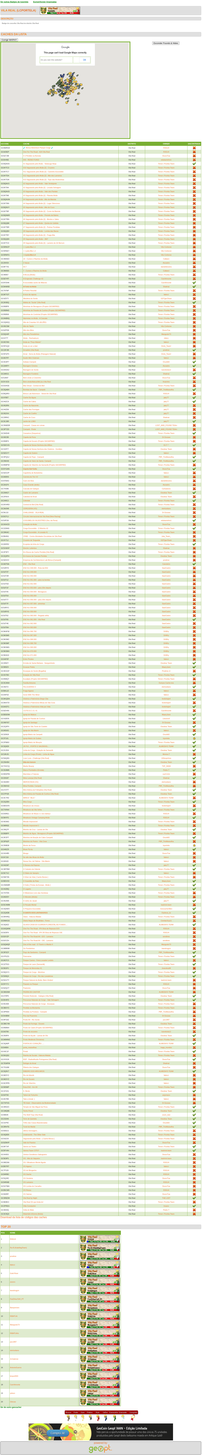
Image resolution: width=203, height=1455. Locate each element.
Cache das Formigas (31, 409)
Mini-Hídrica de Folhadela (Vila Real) (37, 790)
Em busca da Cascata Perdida (35, 556)
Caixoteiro (166, 564)
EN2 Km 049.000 (29, 572)
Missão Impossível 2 (31, 825)
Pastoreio (26, 988)
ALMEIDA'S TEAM (166, 746)
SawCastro (166, 568)
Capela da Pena (29, 437)
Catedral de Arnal (30, 497)
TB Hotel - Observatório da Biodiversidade (39, 1103)
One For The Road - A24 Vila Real (36, 152)
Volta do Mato (28, 1210)
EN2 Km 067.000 (29, 635)
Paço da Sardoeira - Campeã (34, 952)
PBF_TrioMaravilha (166, 390)
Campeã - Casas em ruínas (34, 425)
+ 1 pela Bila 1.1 (29, 247)
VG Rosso (27, 1190)
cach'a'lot (166, 774)
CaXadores (166, 489)
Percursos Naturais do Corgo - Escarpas (38, 1004)
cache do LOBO (29, 421)
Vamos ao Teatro (29, 1146)
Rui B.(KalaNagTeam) (18, 1248)
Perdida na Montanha (31, 1008)
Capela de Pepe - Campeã (33, 457)
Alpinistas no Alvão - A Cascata (35, 318)
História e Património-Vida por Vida (36, 707)
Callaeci (166, 259)
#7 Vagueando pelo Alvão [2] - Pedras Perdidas (41, 227)
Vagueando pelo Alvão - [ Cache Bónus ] (38, 1139)
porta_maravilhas (29, 1047)
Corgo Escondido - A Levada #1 (35, 532)
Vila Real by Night (30, 1198)
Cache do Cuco (29, 417)
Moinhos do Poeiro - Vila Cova (35, 841)
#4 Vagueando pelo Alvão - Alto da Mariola (39, 199)
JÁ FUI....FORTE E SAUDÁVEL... (36, 746)
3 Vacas (26, 263)
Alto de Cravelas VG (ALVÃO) (34, 322)
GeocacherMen (166, 909)
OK (84, 60)
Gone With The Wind (31, 695)
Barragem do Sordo (30, 370)
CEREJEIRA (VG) (30, 508)
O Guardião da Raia (31, 881)
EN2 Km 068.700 (29, 643)
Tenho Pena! (28, 1111)
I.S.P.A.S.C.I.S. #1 (30, 711)
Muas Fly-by (28, 849)
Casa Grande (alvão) (31, 485)
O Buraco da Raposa (31, 865)
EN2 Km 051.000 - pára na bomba (36, 580)
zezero (12, 1282)
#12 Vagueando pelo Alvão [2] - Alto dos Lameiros (42, 176)
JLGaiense (14, 1359)
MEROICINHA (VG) (30, 782)
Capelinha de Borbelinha (32, 473)
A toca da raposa (29, 294)
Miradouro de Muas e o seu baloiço (36, 814)
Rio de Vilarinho (29, 1083)
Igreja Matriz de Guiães (32, 738)
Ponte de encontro (30, 1032)
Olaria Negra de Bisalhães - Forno (36, 921)
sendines (166, 936)
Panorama (27, 956)
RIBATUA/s (14, 1333)
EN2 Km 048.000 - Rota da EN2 (35, 568)
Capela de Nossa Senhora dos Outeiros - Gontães (42, 449)
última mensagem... (30, 1131)
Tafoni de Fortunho (30, 1095)
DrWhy (166, 631)
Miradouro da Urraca (31, 806)
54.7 (24, 267)
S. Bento (26, 1091)
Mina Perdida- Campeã (32, 786)
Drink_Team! (166, 346)
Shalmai (166, 287)
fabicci (166, 294)
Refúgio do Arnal (29, 1063)
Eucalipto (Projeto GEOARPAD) (35, 679)
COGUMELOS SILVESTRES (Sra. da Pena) (40, 520)
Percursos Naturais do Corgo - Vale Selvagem (41, 1000)
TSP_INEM (166, 766)
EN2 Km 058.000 (29, 608)
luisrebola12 (166, 370)
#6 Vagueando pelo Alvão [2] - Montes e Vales (41, 219)
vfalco (166, 338)
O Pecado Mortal (29, 905)
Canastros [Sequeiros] (31, 433)
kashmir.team (166, 905)
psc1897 (166, 1020)
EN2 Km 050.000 (29, 576)
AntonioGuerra (15, 1367)
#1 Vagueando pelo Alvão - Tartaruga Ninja (39, 164)
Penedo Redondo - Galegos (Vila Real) (38, 996)
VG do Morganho (29, 1170)
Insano (166, 1206)
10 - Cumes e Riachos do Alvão (35, 259)
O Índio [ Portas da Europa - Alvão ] (37, 885)
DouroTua (166, 156)
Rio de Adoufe (28, 1075)
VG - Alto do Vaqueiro (31, 1158)
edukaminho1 (166, 160)
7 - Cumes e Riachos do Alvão (35, 271)
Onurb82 (166, 362)
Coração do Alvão (30, 524)
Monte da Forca (29, 845)
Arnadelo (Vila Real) (31, 350)
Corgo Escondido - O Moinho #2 (35, 528)
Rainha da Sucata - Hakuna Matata (36, 1055)
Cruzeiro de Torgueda (31, 540)
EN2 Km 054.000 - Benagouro (34, 592)
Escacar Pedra (29, 667)
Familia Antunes (29, 683)
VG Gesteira (28, 1178)
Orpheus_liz (166, 913)
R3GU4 (166, 148)
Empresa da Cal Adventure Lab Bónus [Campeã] (42, 560)
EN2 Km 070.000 (29, 651)
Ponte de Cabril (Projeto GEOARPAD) (38, 1028)
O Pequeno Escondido (32, 909)
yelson (12, 1393)
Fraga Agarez (28, 691)
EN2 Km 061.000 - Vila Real (34, 619)
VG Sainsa (27, 1194)
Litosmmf (166, 718)
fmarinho (166, 382)
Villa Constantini (29, 1206)
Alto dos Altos (28, 330)
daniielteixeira (166, 267)
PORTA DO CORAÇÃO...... (33, 1043)
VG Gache (27, 1174)
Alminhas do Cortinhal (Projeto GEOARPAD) (40, 314)
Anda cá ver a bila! (30, 346)
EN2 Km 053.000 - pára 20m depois (37, 588)
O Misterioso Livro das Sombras (35, 893)
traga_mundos (166, 1047)
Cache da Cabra (29, 401)
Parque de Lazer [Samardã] (34, 964)
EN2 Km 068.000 (29, 639)
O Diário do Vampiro (31, 873)
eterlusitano (166, 508)
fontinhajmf (166, 699)
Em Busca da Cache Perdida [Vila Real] (38, 552)
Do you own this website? (51, 60)
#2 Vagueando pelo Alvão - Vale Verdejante (40, 184)
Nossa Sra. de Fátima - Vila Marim (36, 861)
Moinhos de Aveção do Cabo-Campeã (38, 837)
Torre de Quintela (29, 1119)
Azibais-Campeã (29, 362)
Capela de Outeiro (30, 453)
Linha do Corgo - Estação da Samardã (38, 750)
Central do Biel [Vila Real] (33, 505)
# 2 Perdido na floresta (32, 156)
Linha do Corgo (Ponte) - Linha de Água (38, 754)
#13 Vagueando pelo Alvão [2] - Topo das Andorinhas (43, 180)
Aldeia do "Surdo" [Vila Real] (34, 302)
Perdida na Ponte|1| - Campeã (35, 1012)
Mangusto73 (166, 334)
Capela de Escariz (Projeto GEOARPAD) (39, 441)
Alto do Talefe (28, 326)
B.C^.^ (166, 445)
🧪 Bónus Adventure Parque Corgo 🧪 (38, 148)
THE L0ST (166, 1198)
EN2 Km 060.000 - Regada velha (36, 615)
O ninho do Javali (30, 901)
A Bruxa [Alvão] (29, 275)
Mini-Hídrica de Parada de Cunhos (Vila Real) (41, 794)
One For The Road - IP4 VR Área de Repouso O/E (42, 932)
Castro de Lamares (30, 493)
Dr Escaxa (166, 437)
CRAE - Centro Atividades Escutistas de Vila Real (42, 536)
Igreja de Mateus (29, 715)
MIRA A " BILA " (29, 798)
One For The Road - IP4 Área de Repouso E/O (41, 929)
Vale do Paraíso (29, 1143)
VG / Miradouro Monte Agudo (34, 1162)
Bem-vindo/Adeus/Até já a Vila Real (37, 382)
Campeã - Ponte (29, 429)
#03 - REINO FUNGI (31, 160)
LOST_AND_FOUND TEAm (166, 425)
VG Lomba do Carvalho (32, 1186)
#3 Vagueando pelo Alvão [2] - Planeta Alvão (40, 195)
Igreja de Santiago (30, 722)
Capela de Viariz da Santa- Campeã (37, 461)
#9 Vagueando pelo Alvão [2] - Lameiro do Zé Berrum (43, 243)
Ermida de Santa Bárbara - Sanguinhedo (39, 663)
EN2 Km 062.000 (29, 623)
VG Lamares (28, 1182)
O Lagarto (27, 889)
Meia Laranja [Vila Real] (32, 778)
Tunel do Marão (29, 1127)
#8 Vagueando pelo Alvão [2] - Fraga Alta (39, 235)
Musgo (25, 853)
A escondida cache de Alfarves (35, 283)
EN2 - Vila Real (29, 564)
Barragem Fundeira (30, 374)
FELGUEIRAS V (29, 687)
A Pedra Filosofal (29, 291)
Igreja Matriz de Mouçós (32, 742)
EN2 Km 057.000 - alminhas (34, 604)
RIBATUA (13, 1316)
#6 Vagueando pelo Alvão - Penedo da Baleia (40, 215)
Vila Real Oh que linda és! (33, 1202)
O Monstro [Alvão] (30, 897)
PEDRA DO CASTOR (31, 992)
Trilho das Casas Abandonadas (35, 1123)
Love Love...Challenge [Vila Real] (36, 758)
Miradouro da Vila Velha (32, 810)
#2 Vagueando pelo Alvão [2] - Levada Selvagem (42, 187)
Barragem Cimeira (30, 366)
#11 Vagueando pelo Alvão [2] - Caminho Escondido (43, 172)
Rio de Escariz (28, 1079)
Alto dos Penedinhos (31, 334)
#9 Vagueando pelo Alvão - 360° (35, 239)
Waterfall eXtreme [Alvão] (33, 1214)
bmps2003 (14, 1376)
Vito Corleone (166, 247)
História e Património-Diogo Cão (35, 699)
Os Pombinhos (29, 948)
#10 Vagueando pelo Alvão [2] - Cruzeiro (38, 168)
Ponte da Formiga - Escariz (33, 1024)
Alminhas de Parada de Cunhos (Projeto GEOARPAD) (44, 310)
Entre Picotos (28, 659)
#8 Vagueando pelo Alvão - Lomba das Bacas (40, 231)
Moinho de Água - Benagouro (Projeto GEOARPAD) (43, 833)
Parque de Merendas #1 (32, 968)
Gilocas (13, 1402)
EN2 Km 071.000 (29, 655)
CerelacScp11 (166, 921)
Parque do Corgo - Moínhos (34, 972)
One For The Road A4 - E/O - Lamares (38, 936)
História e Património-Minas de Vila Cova (39, 703)
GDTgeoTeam (166, 298)
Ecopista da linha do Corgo (33, 544)
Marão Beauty (28, 766)
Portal (25, 1051)
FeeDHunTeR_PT (17, 1299)
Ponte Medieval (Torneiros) (33, 1039)
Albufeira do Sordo (30, 298)
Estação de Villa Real (31, 675)
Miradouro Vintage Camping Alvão (36, 818)
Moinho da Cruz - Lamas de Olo (35, 829)
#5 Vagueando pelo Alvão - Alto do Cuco (38, 207)
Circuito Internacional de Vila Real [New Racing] (41, 516)
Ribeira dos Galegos (31, 1067)
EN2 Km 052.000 (29, 584)
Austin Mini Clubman (31, 358)
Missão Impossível (30, 822)
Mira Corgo (27, 802)
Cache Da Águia (29, 398)
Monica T (166, 754)
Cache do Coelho (30, 413)
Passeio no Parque (30, 984)
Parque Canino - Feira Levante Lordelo (38, 960)
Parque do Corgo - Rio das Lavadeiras (38, 976)
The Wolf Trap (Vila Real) (33, 1115)
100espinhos (166, 758)
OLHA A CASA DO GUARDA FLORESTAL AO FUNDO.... (45, 925)
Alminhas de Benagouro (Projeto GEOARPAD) (41, 306)
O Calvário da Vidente (31, 869)
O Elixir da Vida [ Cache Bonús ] (35, 877)
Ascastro (166, 263)
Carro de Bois (28, 481)
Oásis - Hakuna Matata (32, 917)
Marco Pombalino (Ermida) (33, 770)
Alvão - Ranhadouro (31, 338)
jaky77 (166, 398)
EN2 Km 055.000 (29, 596)
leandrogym (166, 948)
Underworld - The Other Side (34, 1135)
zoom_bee (166, 1115)
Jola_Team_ (166, 536)
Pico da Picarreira (30, 1016)
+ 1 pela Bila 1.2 (29, 251)
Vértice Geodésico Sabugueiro (35, 1154)
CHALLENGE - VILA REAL (33, 512)
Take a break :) (29, 1099)
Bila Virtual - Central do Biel (33, 386)
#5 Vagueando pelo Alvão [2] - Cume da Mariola (41, 211)
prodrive (166, 350)
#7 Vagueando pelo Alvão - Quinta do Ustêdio (40, 223)
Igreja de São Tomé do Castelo (35, 726)
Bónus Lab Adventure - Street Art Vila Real (39, 394)
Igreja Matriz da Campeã (32, 734)
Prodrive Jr (166, 671)
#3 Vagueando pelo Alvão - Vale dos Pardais (40, 191)
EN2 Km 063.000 (29, 627)
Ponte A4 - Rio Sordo (31, 1020)
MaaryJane (166, 667)
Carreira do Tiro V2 (30, 477)
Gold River (14, 1273)
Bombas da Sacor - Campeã (34, 390)
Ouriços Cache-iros (166, 683)
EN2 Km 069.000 (29, 647)
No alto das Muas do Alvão (33, 857)
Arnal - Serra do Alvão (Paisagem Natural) (39, 354)
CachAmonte (166, 279)
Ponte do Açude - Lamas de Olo (35, 1036)
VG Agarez (27, 1166)
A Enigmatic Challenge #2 (33, 279)
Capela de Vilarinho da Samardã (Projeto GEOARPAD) (44, 465)
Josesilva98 (166, 968)
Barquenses (14, 1308)
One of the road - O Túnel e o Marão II (38, 944)
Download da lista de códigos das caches (23, 1217)
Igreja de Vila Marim (31, 730)
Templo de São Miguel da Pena (35, 1107)
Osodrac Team (166, 449)
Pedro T (166, 770)
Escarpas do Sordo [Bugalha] (34, 671)
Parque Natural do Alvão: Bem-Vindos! (38, 980)
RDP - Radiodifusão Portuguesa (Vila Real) (40, 1059)
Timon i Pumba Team (166, 164)
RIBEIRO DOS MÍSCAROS (33, 1071)
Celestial (26, 501)
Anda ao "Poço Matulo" (32, 342)
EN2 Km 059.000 (29, 611)
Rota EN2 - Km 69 (30, 1087)
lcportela (26, 10)
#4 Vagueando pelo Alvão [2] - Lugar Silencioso (41, 203)
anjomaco (166, 1095)
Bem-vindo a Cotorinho (32, 378)
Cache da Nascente (31, 405)
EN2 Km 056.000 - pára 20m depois (37, 600)
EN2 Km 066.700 (29, 631)
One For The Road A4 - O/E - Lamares (38, 940)
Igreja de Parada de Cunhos (34, 718)
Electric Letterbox (30, 548)
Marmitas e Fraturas (31, 774)
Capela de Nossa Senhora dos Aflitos (37, 445)
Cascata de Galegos (31, 489)
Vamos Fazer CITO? (31, 1150)
